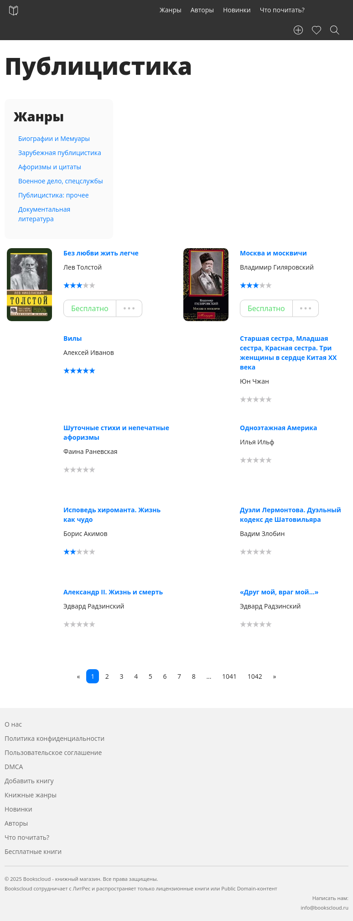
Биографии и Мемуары (54, 138)
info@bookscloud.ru (324, 907)
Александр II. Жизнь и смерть (113, 592)
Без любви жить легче (101, 253)
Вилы (72, 338)
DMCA (14, 766)
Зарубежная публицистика (59, 152)
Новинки (237, 9)
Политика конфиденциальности (54, 738)
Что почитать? (282, 9)
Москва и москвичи (273, 253)
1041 (229, 676)
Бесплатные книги (33, 851)
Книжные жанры (31, 795)
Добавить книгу (29, 780)
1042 (255, 676)
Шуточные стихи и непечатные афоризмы (116, 432)
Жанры (171, 9)
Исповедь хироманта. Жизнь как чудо (112, 514)
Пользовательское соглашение (53, 752)
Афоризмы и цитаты (49, 166)
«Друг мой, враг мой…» (279, 592)
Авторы (202, 9)
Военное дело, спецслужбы (60, 181)
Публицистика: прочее (53, 195)
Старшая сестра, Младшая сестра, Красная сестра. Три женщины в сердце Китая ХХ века (288, 352)
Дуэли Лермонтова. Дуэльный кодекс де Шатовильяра (290, 514)
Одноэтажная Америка (278, 427)
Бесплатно (90, 308)
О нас (13, 724)
